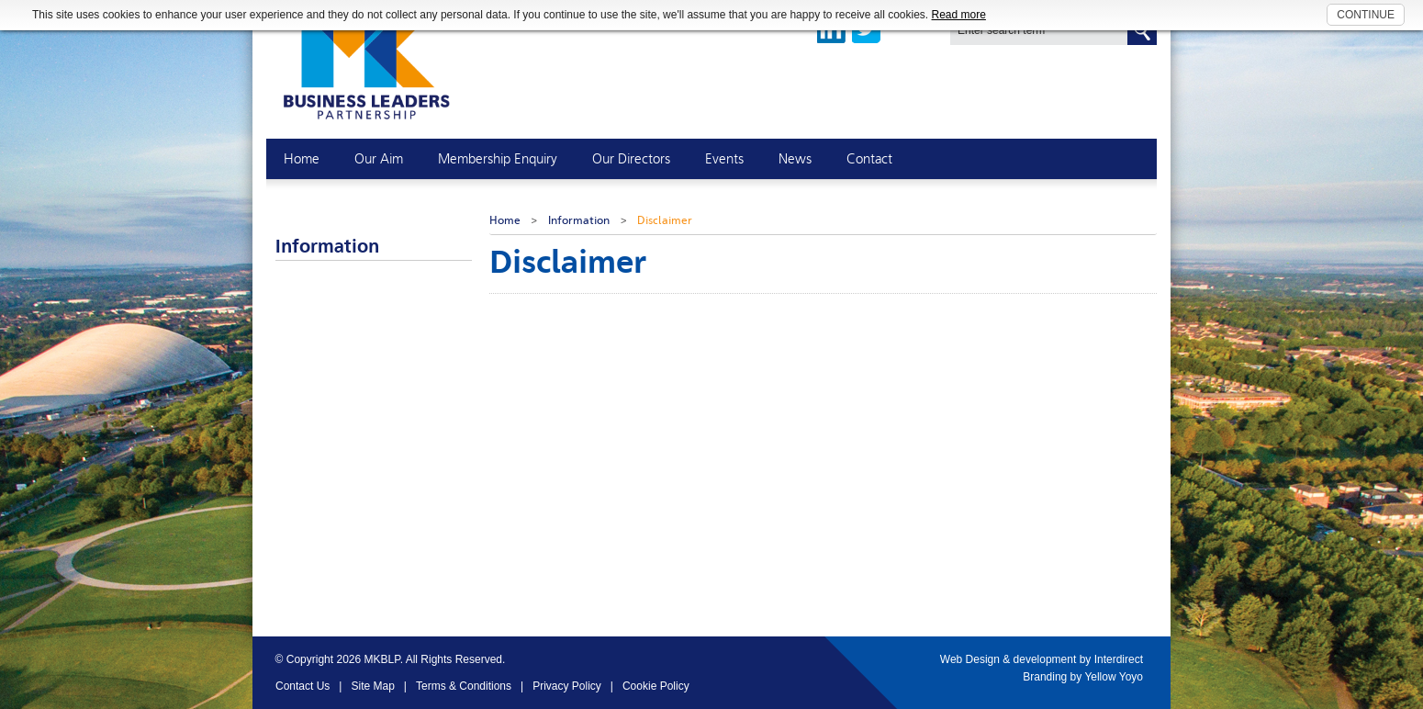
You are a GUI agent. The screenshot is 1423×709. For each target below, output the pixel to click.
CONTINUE (1366, 14)
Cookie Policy (655, 686)
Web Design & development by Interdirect (1041, 659)
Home (505, 220)
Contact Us (302, 686)
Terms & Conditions (463, 686)
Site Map (372, 686)
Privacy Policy (566, 686)
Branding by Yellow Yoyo (1083, 676)
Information (579, 220)
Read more (959, 14)
